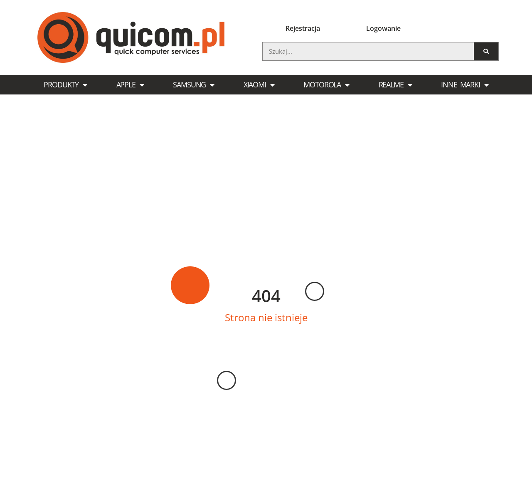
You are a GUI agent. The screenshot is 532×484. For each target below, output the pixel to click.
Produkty (65, 85)
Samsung (193, 85)
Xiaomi (259, 85)
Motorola (326, 85)
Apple (130, 85)
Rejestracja (303, 28)
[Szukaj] (486, 51)
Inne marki (464, 85)
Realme (395, 85)
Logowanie (383, 28)
